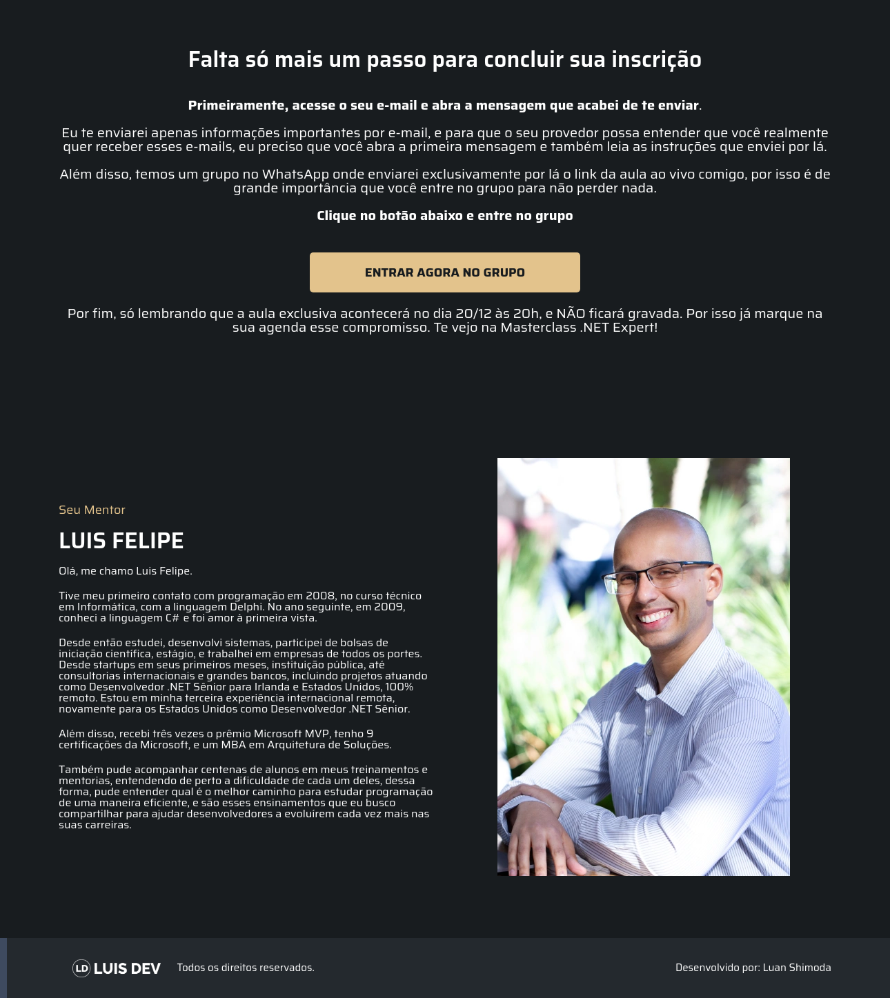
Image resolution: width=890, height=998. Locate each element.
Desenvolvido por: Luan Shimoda (753, 967)
